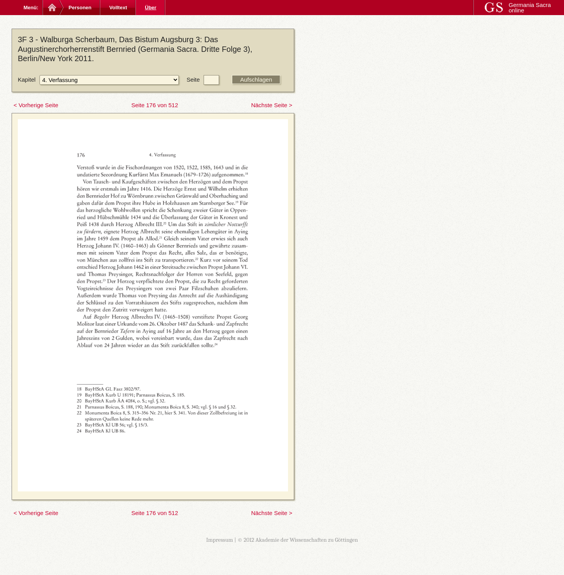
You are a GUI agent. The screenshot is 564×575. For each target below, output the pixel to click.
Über (150, 7)
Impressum (219, 539)
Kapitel (27, 79)
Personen (80, 7)
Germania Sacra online (530, 8)
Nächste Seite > (271, 105)
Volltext (118, 7)
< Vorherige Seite (36, 105)
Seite (193, 79)
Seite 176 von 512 (154, 105)
